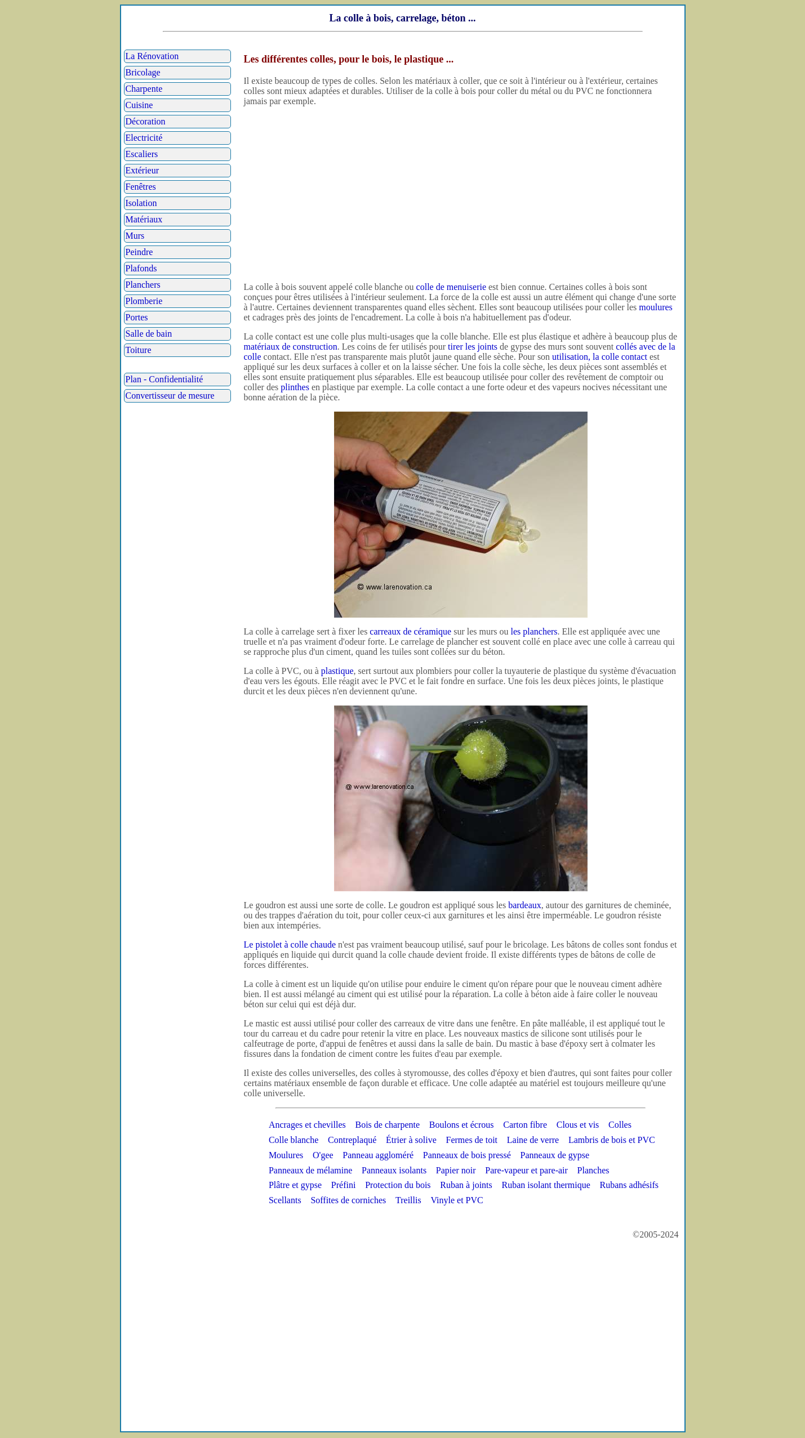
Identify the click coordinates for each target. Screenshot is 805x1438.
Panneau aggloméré (378, 1155)
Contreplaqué (352, 1140)
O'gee (323, 1155)
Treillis (408, 1200)
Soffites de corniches (348, 1200)
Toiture (139, 350)
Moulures (286, 1155)
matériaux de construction (290, 346)
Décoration (146, 121)
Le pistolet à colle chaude (290, 944)
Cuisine (139, 105)
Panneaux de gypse (555, 1155)
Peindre (139, 252)
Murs (135, 235)
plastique (337, 671)
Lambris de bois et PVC (611, 1140)
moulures (656, 307)
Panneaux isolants (394, 1170)
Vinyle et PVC (456, 1200)
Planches (593, 1170)
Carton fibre (525, 1124)
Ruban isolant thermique (546, 1185)
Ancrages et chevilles (307, 1124)
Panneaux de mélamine (310, 1170)
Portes (137, 317)
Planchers (143, 284)
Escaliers (142, 154)
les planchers (533, 631)
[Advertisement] (461, 194)
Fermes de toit (472, 1140)
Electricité (144, 137)
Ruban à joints (466, 1185)
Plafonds (141, 268)
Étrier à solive (411, 1140)
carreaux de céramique (410, 631)
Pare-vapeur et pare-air (526, 1170)
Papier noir (456, 1170)
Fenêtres (141, 186)
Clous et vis (578, 1124)
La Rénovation (152, 56)
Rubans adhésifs (629, 1185)
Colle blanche (293, 1140)
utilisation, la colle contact (599, 356)
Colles (619, 1124)
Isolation (141, 203)
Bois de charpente (387, 1124)
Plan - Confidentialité (164, 379)
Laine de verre (533, 1140)
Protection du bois (397, 1185)
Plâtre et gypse (295, 1185)
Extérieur (142, 170)
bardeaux (524, 905)
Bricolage (143, 72)
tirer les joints (472, 346)
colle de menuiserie (451, 287)
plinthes (295, 387)
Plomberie (144, 301)
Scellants (285, 1200)
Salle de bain (149, 333)
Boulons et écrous (461, 1124)
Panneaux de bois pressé (467, 1155)
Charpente (144, 88)
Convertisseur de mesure (170, 395)
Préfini (343, 1185)
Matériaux (144, 219)
